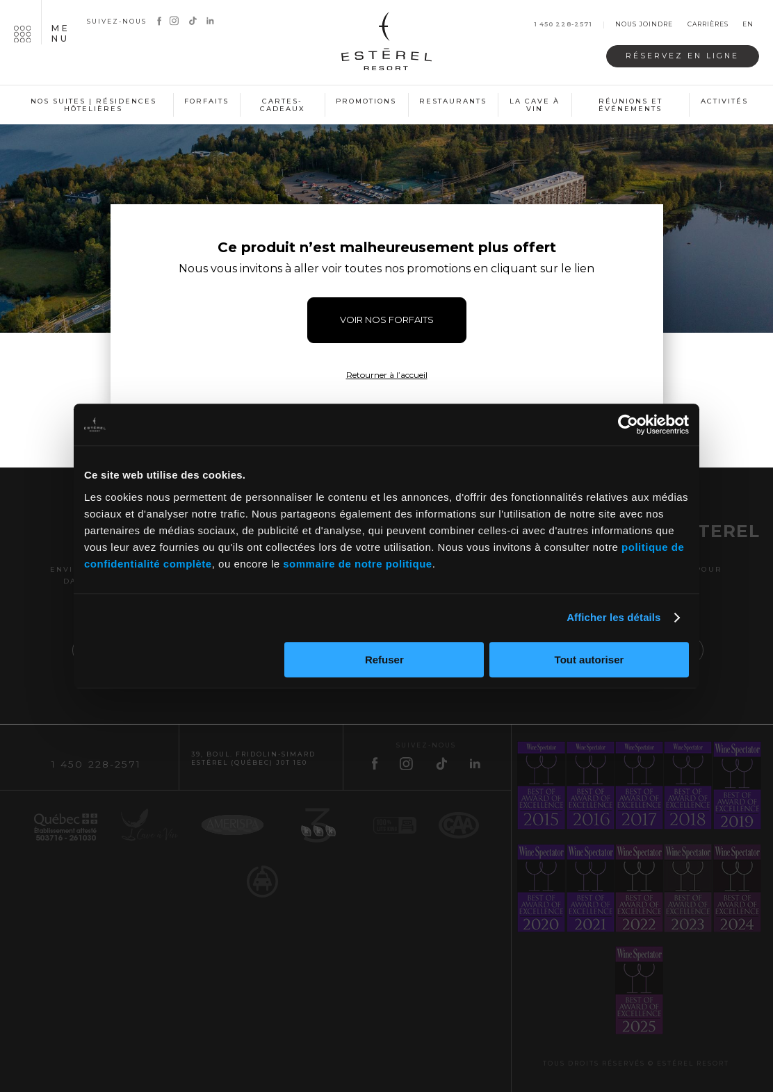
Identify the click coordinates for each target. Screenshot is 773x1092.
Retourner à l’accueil (387, 375)
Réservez (682, 55)
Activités (724, 101)
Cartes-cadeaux (282, 105)
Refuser (384, 659)
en (748, 24)
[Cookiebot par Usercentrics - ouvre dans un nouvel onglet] (628, 424)
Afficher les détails (613, 617)
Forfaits (206, 101)
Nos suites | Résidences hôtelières (93, 105)
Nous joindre (644, 24)
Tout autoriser (589, 659)
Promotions (366, 101)
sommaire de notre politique (357, 564)
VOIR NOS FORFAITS (387, 319)
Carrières (708, 24)
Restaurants (453, 101)
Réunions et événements (630, 105)
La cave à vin (535, 105)
